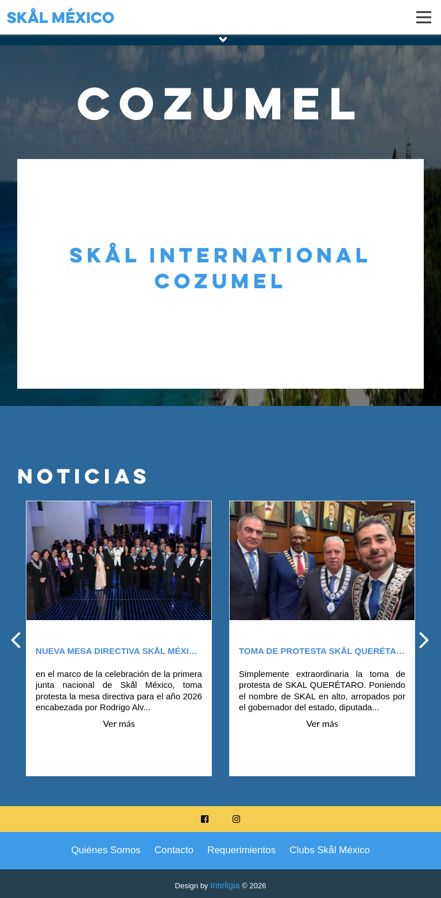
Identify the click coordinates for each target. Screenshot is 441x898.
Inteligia (225, 885)
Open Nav (428, 9)
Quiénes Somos (106, 850)
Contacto (174, 850)
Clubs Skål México (329, 850)
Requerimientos (241, 850)
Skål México (61, 17)
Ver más (119, 723)
